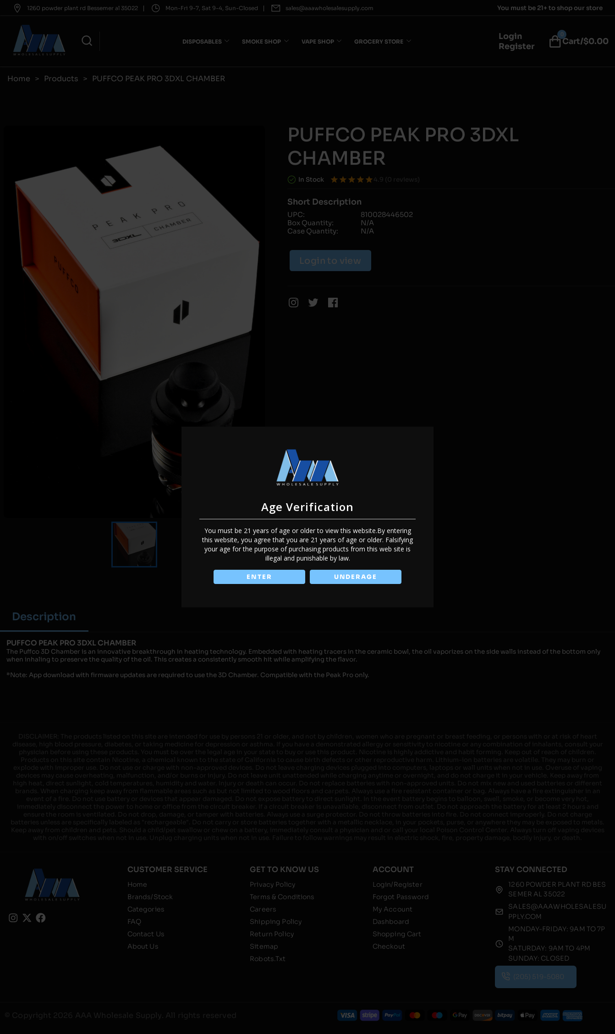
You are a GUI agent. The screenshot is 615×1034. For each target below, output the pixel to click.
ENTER (258, 577)
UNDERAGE (356, 577)
